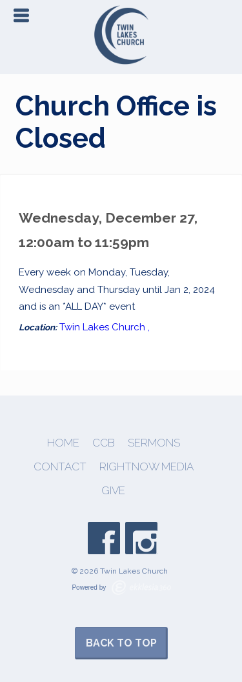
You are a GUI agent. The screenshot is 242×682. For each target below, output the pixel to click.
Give (113, 490)
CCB (103, 442)
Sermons (154, 442)
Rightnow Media (146, 466)
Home (63, 442)
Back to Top (121, 643)
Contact (60, 466)
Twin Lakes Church (102, 327)
